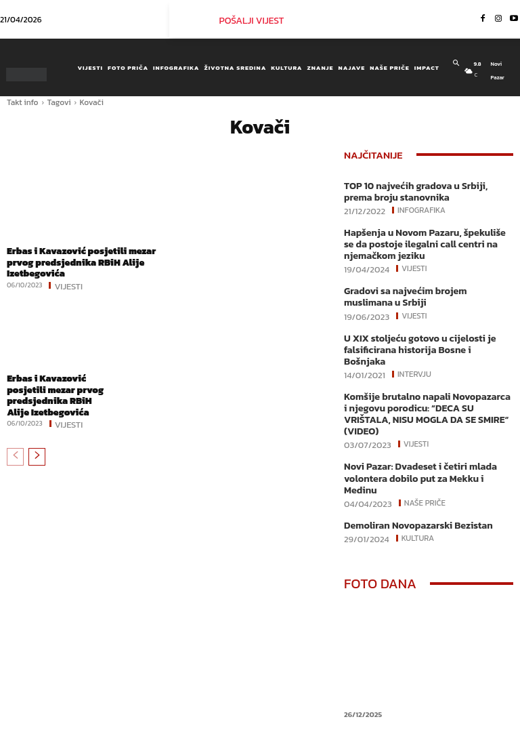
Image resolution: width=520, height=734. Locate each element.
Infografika (420, 208)
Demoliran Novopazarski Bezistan (411, 475)
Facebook (400, 704)
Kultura (417, 488)
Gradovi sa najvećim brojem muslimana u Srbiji (426, 291)
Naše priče (423, 453)
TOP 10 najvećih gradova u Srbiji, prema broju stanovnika (423, 191)
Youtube (436, 728)
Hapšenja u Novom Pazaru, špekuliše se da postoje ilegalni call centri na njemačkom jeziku (423, 241)
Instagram (464, 704)
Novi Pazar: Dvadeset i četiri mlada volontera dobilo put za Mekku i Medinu (423, 436)
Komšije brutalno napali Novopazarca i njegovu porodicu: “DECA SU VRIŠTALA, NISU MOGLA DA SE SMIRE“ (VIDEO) (423, 386)
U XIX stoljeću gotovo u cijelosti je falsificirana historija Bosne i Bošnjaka (422, 336)
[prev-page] (15, 452)
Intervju (413, 353)
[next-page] (36, 452)
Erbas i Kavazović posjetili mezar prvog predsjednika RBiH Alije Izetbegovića (77, 261)
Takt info (23, 102)
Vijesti (68, 283)
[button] (456, 63)
